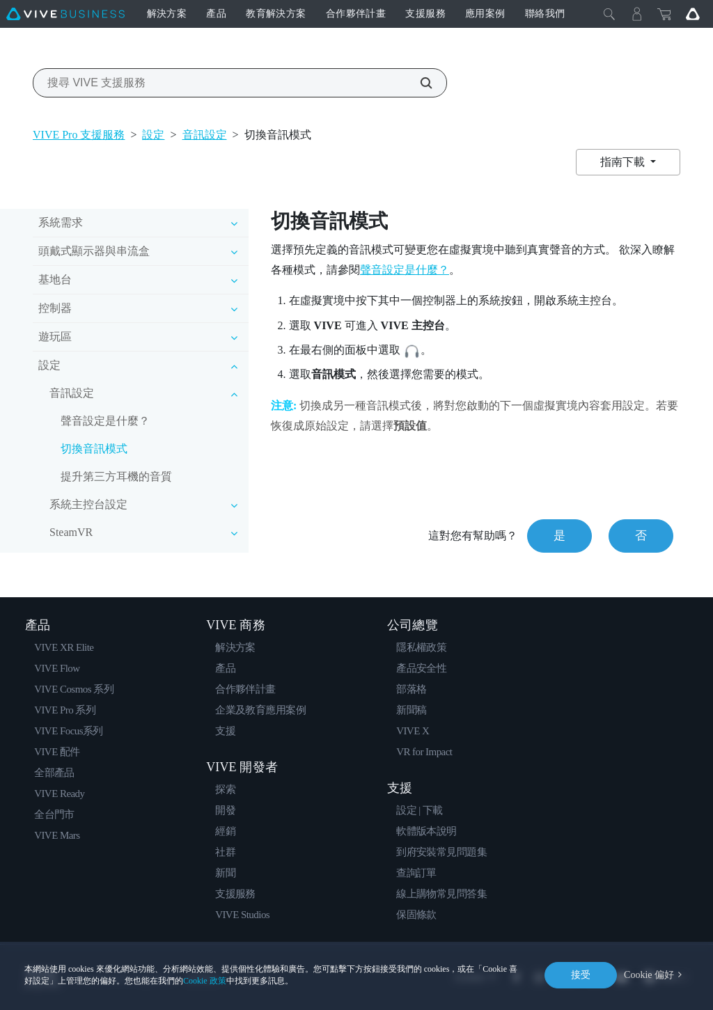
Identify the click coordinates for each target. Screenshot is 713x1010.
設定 (153, 135)
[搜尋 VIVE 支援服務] (418, 83)
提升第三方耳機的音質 (116, 476)
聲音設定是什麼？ (105, 421)
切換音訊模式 (94, 449)
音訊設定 (204, 135)
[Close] (609, 14)
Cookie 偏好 (649, 975)
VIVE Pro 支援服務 (79, 135)
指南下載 (624, 162)
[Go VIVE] (693, 14)
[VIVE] (65, 14)
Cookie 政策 (204, 981)
